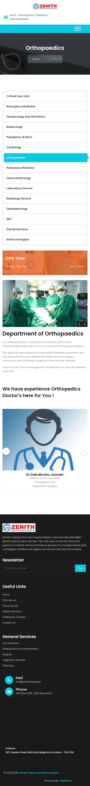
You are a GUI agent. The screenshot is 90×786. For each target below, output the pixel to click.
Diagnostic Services (13, 660)
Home (35, 59)
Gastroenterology (18, 178)
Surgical (7, 654)
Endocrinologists (17, 239)
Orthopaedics (15, 157)
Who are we (9, 600)
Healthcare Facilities (14, 617)
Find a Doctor (10, 605)
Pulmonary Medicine (20, 167)
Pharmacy (8, 665)
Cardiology (13, 147)
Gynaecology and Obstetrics (25, 116)
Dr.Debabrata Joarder (45, 474)
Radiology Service (18, 198)
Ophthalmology (17, 208)
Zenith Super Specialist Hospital (39, 772)
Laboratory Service (19, 188)
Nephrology (14, 126)
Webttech (66, 780)
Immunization (10, 643)
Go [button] (80, 568)
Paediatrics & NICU (19, 137)
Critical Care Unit (17, 96)
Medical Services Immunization (20, 648)
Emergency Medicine (20, 106)
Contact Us (8, 622)
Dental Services (17, 229)
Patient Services (11, 611)
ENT (9, 219)
